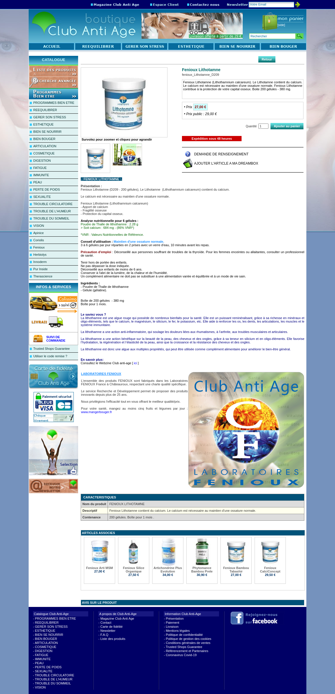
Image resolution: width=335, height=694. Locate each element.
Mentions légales (178, 630)
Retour (267, 59)
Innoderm (40, 262)
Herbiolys (40, 254)
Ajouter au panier (287, 126)
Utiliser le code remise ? (50, 356)
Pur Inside (40, 269)
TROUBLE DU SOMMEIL (51, 218)
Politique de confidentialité (184, 634)
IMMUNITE (41, 175)
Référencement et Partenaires (187, 651)
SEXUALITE (42, 196)
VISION (38, 225)
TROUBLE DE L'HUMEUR (52, 211)
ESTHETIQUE (43, 124)
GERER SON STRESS (49, 117)
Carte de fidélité (111, 626)
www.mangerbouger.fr (96, 412)
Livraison (172, 626)
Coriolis (38, 240)
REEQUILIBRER (45, 110)
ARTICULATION (44, 146)
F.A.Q (104, 634)
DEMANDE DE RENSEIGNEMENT (221, 154)
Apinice (38, 233)
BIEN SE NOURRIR (47, 131)
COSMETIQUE (44, 153)
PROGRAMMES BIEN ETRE (53, 102)
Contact (105, 622)
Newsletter (107, 630)
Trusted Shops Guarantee (51, 348)
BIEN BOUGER (44, 139)
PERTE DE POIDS (46, 189)
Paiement (172, 622)
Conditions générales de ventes (188, 643)
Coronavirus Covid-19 (181, 655)
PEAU (37, 182)
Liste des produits (112, 638)
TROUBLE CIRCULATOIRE (53, 204)
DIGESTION (42, 160)
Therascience (42, 276)
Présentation (175, 618)
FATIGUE (40, 168)
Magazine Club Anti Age (117, 618)
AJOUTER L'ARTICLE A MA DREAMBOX (226, 163)
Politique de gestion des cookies (188, 638)
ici (135, 363)
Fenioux (39, 247)
